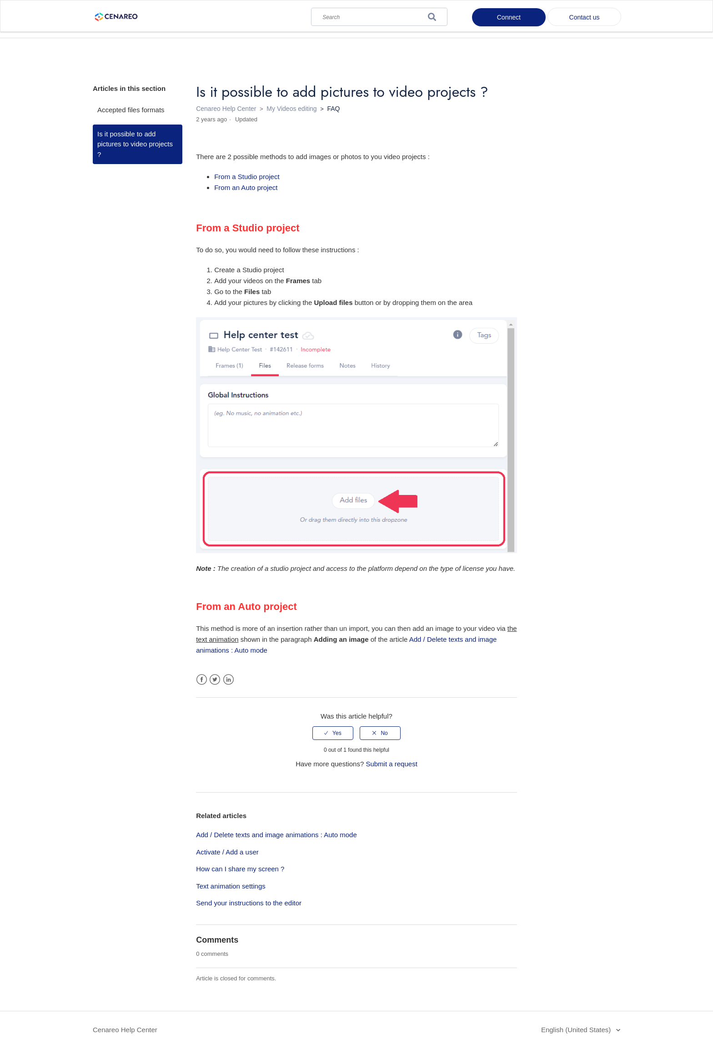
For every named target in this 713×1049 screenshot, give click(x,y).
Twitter (215, 679)
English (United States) (577, 1030)
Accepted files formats (131, 110)
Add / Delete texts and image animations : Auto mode (276, 835)
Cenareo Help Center (226, 108)
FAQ (333, 108)
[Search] (379, 15)
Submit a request (391, 764)
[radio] (332, 733)
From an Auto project (245, 187)
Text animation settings (231, 886)
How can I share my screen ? (240, 869)
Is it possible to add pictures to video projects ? (135, 144)
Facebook (201, 679)
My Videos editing (291, 108)
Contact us (584, 17)
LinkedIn (228, 679)
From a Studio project (246, 176)
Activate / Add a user (227, 852)
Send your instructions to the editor (248, 903)
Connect (509, 17)
